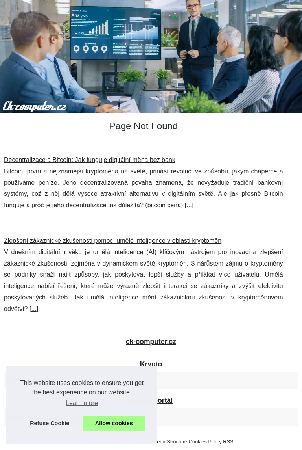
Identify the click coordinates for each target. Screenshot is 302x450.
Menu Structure (170, 441)
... (189, 205)
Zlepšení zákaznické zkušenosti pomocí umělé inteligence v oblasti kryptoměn (112, 240)
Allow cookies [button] (114, 423)
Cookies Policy (205, 441)
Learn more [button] (82, 403)
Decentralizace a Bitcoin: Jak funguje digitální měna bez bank (89, 159)
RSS (228, 441)
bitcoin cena (164, 205)
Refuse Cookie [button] (49, 423)
